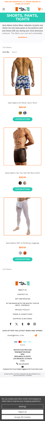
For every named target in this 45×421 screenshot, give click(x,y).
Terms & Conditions (22, 314)
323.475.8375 (25, 4)
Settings (22, 406)
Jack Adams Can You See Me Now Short (22, 173)
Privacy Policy (22, 310)
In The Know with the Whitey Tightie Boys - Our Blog (22, 304)
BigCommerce (33, 374)
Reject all (22, 411)
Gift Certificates (22, 299)
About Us (22, 290)
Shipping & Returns (22, 319)
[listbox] (19, 52)
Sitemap (29, 375)
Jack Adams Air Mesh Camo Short (22, 103)
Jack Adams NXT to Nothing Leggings (22, 243)
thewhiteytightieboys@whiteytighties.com (22, 369)
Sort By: (6, 52)
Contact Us (22, 294)
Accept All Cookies (22, 417)
